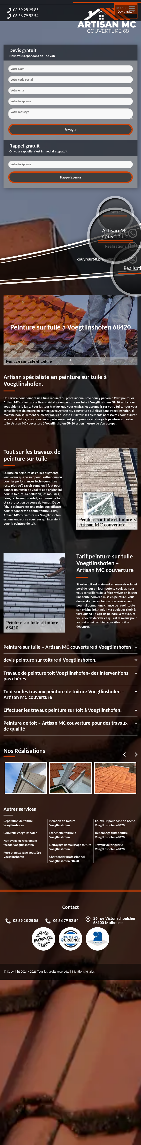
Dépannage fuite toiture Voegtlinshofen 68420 (111, 835)
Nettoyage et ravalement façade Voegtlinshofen (20, 843)
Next (136, 754)
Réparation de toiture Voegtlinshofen (18, 823)
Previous (124, 754)
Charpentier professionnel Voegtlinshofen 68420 (67, 859)
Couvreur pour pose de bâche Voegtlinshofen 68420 (115, 823)
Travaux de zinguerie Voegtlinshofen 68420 (110, 847)
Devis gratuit (126, 12)
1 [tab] (70, 363)
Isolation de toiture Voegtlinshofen (62, 823)
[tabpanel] (26, 778)
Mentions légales (83, 972)
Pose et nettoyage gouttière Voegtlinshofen (22, 855)
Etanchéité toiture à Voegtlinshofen (62, 835)
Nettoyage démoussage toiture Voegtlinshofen (70, 847)
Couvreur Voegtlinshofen (20, 833)
